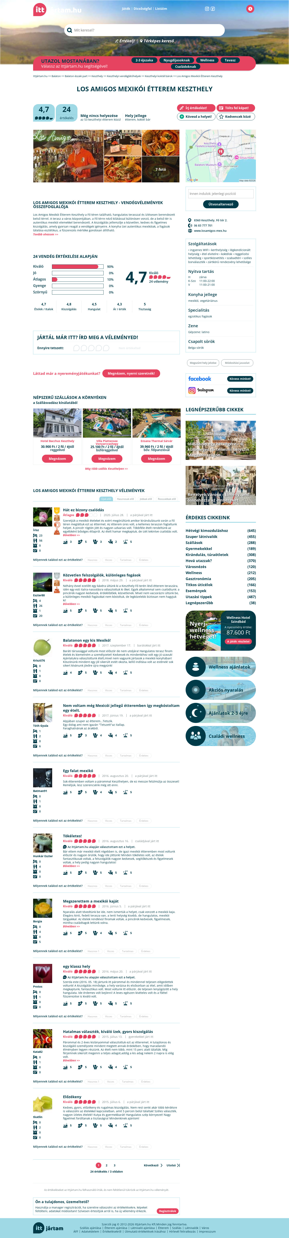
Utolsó (171, 1165)
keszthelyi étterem (100, 119)
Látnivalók (191, 1228)
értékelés (66, 112)
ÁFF (75, 1231)
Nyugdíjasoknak (177, 60)
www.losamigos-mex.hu (210, 231)
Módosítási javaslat (237, 363)
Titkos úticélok (199, 584)
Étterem (163, 1228)
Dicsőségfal (143, 8)
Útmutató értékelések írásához (145, 1231)
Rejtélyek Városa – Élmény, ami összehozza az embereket (218, 497)
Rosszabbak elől (167, 499)
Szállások (194, 542)
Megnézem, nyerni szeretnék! (131, 373)
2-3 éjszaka (144, 60)
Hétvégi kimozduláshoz (230, 432)
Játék (126, 8)
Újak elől (106, 499)
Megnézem (57, 458)
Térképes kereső (159, 41)
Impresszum (207, 1231)
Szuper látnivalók (198, 435)
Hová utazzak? (199, 560)
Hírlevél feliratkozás (182, 1231)
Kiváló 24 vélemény (160, 277)
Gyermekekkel (199, 548)
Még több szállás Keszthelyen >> (106, 469)
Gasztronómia (198, 578)
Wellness (207, 60)
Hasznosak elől (125, 499)
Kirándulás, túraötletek (224, 435)
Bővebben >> (71, 535)
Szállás (176, 1228)
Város (205, 1228)
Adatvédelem (90, 1231)
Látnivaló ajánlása (143, 1228)
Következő (151, 1165)
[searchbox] (144, 30)
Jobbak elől (146, 499)
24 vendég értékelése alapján (65, 256)
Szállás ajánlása (90, 1228)
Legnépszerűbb (197, 437)
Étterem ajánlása (116, 1228)
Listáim (161, 8)
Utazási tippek (199, 597)
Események (196, 591)
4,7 (136, 276)
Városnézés (196, 566)
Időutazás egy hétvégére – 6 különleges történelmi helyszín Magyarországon (218, 449)
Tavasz (230, 60)
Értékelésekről (112, 1231)
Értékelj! (127, 41)
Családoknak (185, 66)
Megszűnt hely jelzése (203, 363)
